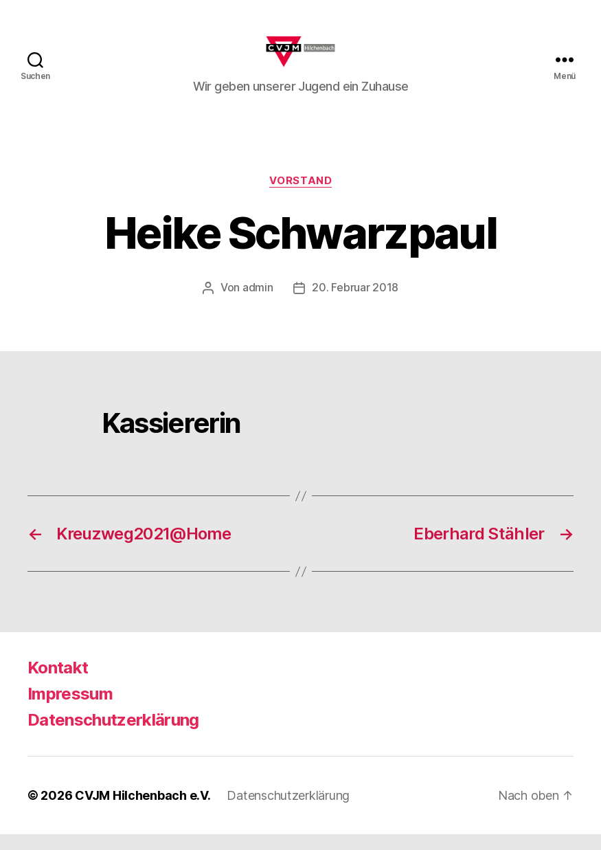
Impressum (70, 709)
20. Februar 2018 (355, 304)
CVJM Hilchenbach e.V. (142, 811)
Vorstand (300, 196)
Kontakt (57, 683)
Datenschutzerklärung (113, 736)
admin (257, 304)
